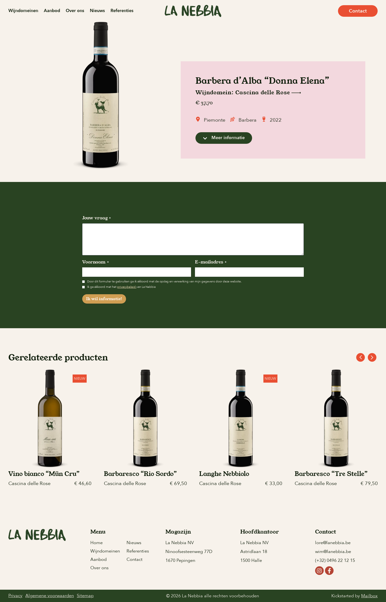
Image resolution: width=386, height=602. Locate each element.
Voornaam (95, 262)
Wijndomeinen (23, 11)
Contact (135, 559)
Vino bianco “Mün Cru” (44, 474)
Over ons (75, 11)
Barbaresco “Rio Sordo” (140, 474)
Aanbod (52, 11)
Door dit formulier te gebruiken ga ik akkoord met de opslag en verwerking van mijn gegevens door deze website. (164, 281)
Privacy (15, 596)
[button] (372, 357)
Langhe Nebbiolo (224, 474)
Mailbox (369, 596)
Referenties (122, 11)
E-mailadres (210, 262)
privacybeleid (126, 287)
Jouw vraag (96, 218)
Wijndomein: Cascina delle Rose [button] (248, 93)
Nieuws (97, 11)
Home (96, 543)
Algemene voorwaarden (49, 596)
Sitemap (85, 596)
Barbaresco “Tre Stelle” (331, 474)
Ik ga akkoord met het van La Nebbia (121, 286)
